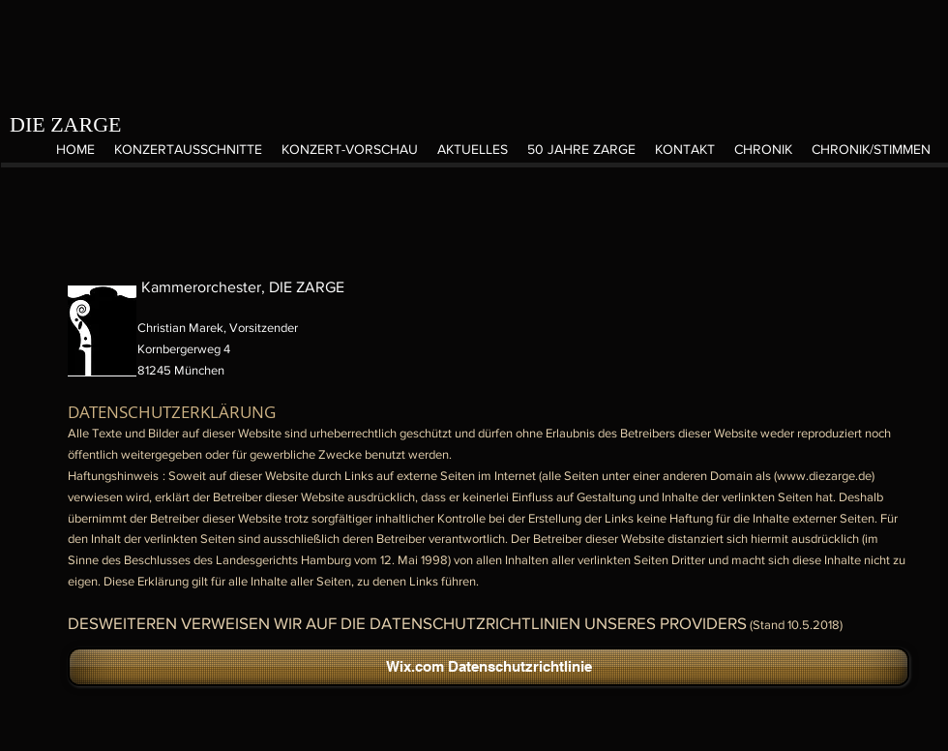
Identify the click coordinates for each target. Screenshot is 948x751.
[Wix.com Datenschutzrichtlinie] (488, 666)
